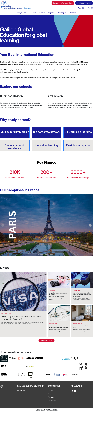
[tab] (38, 254)
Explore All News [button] (46, 340)
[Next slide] (90, 225)
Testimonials (52, 400)
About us (33, 13)
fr (88, 8)
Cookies (55, 409)
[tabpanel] (46, 225)
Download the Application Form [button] (63, 3)
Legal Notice (39, 409)
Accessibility (47, 409)
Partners (73, 13)
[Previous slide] (2, 225)
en (92, 8)
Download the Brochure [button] (84, 3)
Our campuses (62, 13)
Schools (42, 13)
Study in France (22, 13)
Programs (51, 13)
